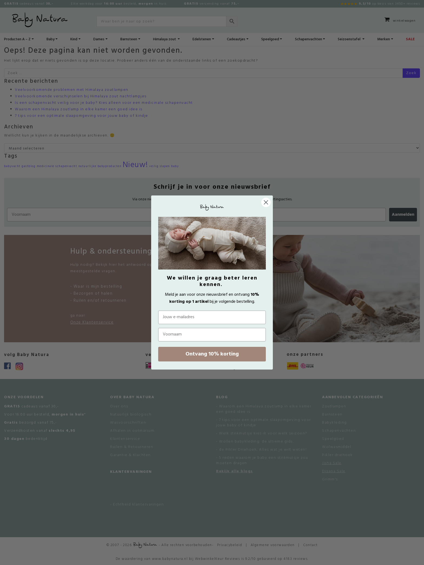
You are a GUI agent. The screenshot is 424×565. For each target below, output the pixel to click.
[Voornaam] (212, 334)
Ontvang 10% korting (212, 354)
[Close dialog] (266, 202)
